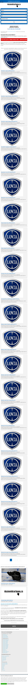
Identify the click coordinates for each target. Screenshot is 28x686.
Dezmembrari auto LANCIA (6, 633)
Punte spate (4, 658)
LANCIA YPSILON (6, 651)
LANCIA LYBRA (5, 642)
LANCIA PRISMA (5, 645)
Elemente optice (5, 664)
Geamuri (3, 665)
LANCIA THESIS (5, 647)
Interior (3, 666)
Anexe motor (4, 656)
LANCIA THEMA (5, 646)
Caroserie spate (4, 663)
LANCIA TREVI (5, 648)
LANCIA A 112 (5, 634)
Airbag (3, 668)
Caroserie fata (4, 662)
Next (18, 560)
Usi (2, 660)
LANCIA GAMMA (5, 640)
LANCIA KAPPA (5, 641)
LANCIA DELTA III (6, 639)
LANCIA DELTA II (5, 638)
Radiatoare (4, 659)
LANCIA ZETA (5, 652)
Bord (3, 667)
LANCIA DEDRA (5, 636)
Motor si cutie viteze (5, 655)
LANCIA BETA (5, 635)
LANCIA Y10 (5, 650)
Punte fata (4, 657)
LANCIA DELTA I (5, 637)
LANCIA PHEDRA (5, 644)
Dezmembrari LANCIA (12, 31)
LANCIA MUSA (5, 643)
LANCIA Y (4, 649)
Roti (2, 669)
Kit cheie (3, 670)
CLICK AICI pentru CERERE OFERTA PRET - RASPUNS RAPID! (14, 39)
